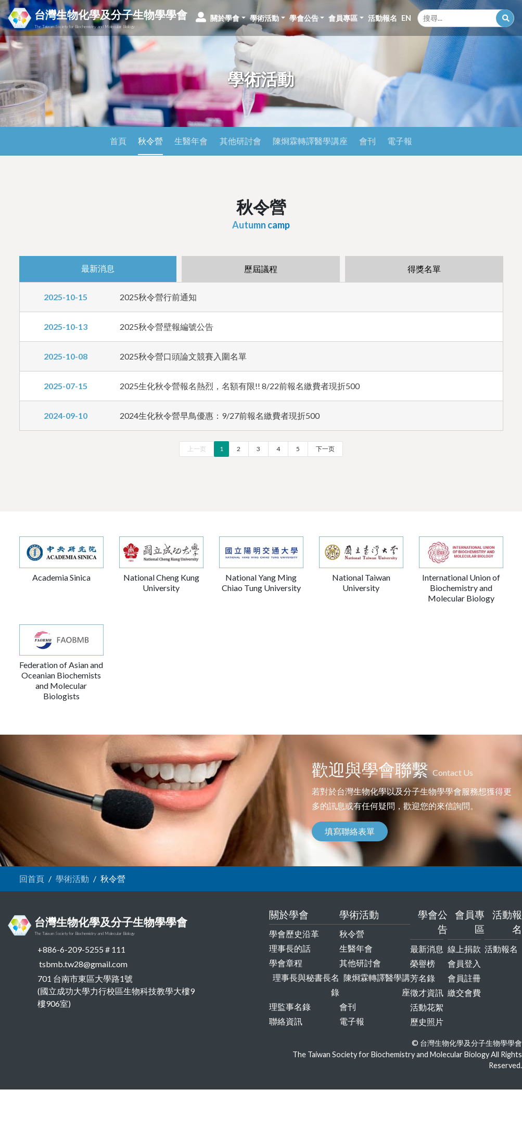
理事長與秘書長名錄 (306, 984)
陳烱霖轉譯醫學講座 (310, 141)
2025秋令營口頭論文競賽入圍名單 (183, 356)
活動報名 (501, 949)
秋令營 (150, 141)
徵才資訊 (426, 992)
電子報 (399, 141)
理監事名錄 (290, 1006)
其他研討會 (240, 141)
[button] (228, 18)
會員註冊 (464, 978)
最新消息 (426, 949)
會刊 (367, 141)
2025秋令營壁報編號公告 (166, 326)
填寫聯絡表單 (350, 831)
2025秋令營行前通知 (158, 297)
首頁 (118, 141)
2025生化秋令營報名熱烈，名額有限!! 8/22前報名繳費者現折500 (240, 386)
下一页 (325, 449)
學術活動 (72, 878)
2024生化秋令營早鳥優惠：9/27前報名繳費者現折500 (220, 415)
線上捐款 (464, 949)
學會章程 (285, 963)
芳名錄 (422, 978)
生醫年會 (191, 141)
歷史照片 (426, 1022)
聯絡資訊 (285, 1021)
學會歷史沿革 (294, 934)
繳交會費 (464, 992)
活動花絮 (426, 1007)
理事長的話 (290, 948)
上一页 (196, 449)
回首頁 (31, 878)
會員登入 (464, 963)
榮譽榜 (422, 963)
